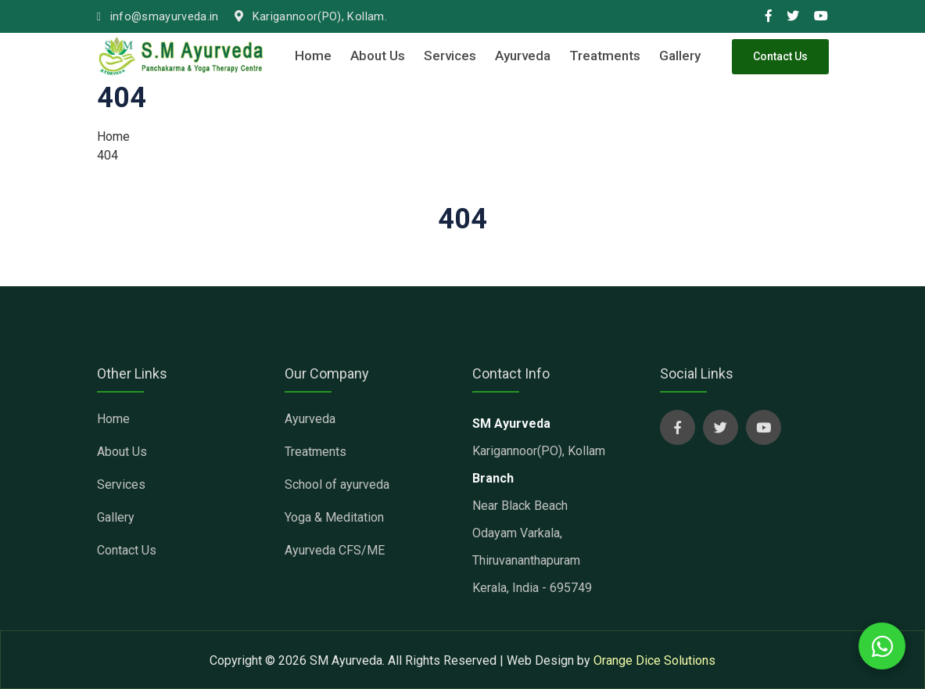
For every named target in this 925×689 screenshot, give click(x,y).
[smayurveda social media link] (768, 16)
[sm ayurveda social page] (677, 427)
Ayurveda (522, 55)
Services (450, 55)
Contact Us (780, 56)
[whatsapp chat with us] (882, 646)
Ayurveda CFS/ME (335, 550)
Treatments (604, 55)
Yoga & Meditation (334, 517)
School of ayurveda (337, 484)
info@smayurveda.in (158, 16)
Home (313, 55)
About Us (377, 55)
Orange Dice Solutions (654, 660)
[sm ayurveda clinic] (181, 55)
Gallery (680, 55)
